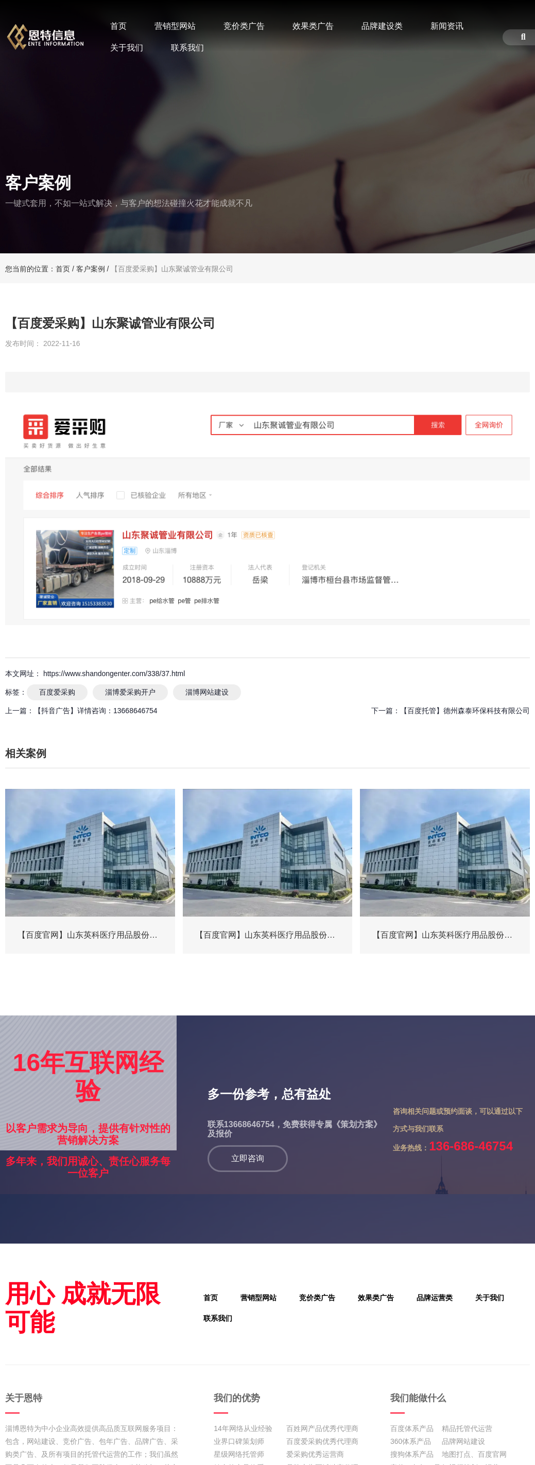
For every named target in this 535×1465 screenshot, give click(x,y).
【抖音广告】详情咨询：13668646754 (96, 710)
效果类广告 (313, 26)
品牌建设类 (382, 26)
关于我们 (126, 47)
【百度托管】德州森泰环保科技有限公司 (465, 710)
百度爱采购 (57, 692)
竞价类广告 (244, 26)
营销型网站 (175, 26)
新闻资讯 (446, 26)
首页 (118, 26)
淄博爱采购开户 (130, 692)
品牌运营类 (419, 1299)
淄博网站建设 (207, 692)
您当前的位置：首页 (38, 269)
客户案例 (90, 269)
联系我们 (187, 47)
